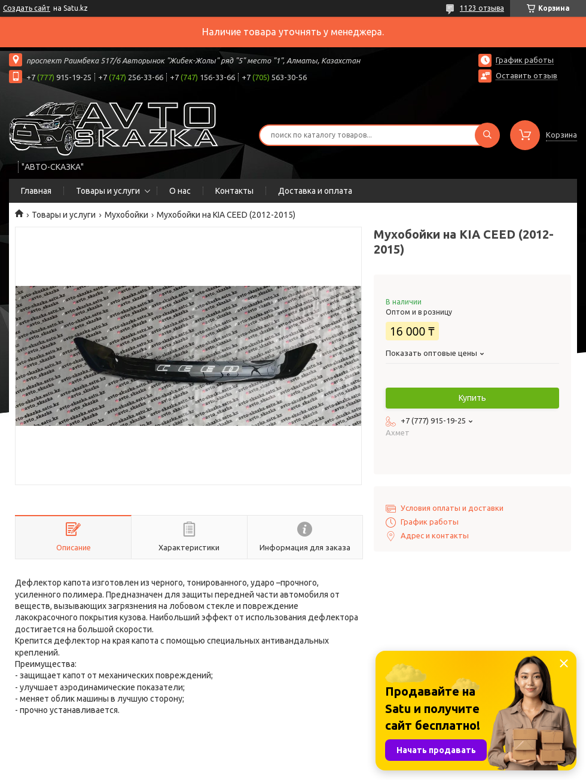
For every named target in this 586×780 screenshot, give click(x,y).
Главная (36, 191)
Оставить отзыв (526, 75)
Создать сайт (26, 8)
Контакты (234, 191)
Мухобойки (126, 215)
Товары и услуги (108, 191)
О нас (180, 191)
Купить (472, 398)
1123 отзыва (482, 8)
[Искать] (487, 135)
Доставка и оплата (315, 191)
